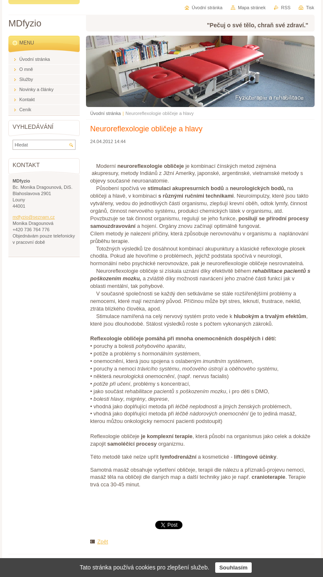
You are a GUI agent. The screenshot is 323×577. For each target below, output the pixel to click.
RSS (285, 7)
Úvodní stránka (105, 113)
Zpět (102, 541)
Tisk (310, 7)
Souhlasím (233, 567)
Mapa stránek (252, 7)
